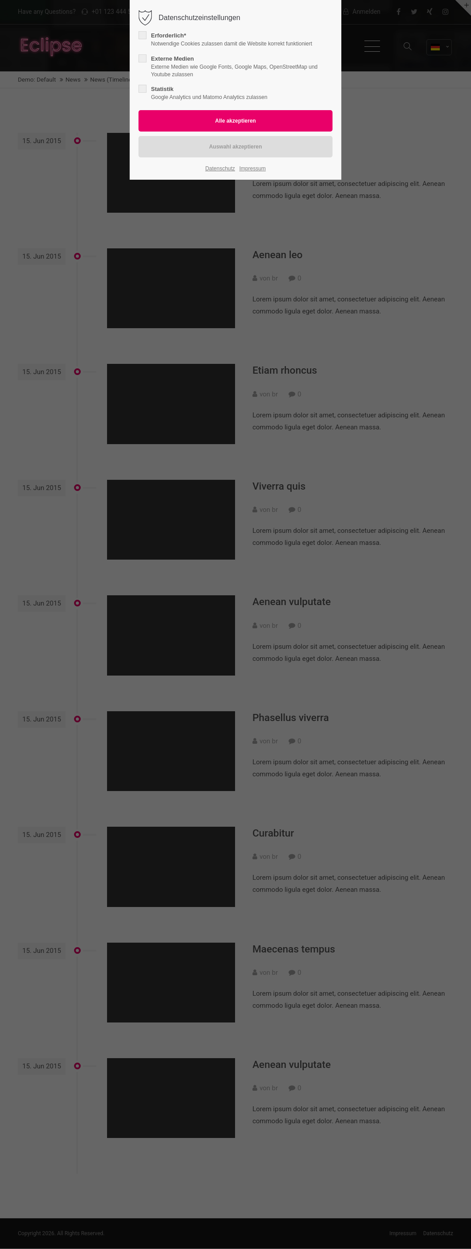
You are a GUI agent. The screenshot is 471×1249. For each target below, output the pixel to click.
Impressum (252, 168)
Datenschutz (220, 168)
